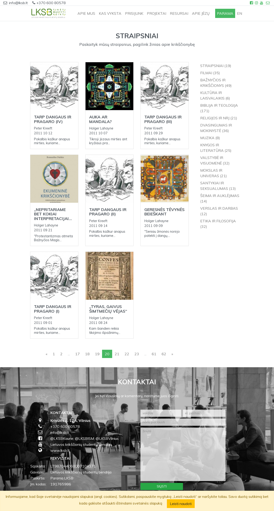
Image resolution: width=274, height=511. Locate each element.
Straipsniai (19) (215, 65)
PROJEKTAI (156, 13)
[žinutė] (182, 454)
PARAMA (225, 13)
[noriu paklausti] (182, 422)
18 (87, 354)
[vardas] (160, 413)
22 (127, 354)
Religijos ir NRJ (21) (218, 118)
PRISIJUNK (134, 13)
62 (164, 354)
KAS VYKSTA (110, 13)
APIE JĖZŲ (201, 13)
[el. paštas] (204, 413)
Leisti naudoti (181, 503)
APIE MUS (86, 13)
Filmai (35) (210, 72)
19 (97, 354)
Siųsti (162, 486)
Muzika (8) (210, 137)
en (239, 13)
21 (117, 354)
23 (136, 354)
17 (77, 354)
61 (154, 354)
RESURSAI (179, 13)
